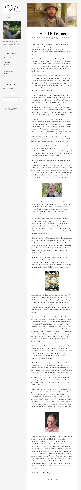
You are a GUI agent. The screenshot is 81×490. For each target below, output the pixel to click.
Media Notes (7, 69)
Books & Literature (8, 60)
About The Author (12, 17)
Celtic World (7, 62)
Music (5, 66)
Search (12, 93)
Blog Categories (12, 53)
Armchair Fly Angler (8, 57)
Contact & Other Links (9, 78)
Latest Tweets (11, 84)
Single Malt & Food (8, 71)
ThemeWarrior (12, 109)
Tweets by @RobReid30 (8, 88)
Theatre (6, 73)
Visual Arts (6, 75)
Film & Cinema (7, 64)
